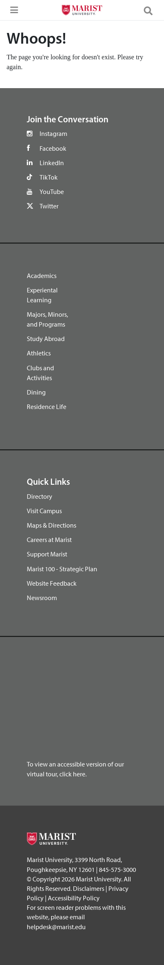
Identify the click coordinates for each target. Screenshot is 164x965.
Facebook (53, 148)
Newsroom (42, 597)
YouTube (52, 191)
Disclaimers (88, 888)
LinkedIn (52, 163)
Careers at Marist (49, 539)
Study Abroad (46, 338)
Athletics (39, 353)
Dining (36, 392)
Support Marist (47, 554)
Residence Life (46, 406)
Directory (39, 496)
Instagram (53, 133)
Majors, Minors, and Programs (47, 319)
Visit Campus (44, 511)
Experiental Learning (42, 295)
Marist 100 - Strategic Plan (62, 569)
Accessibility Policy (74, 898)
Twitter (49, 206)
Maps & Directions (51, 525)
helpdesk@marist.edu (56, 927)
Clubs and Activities (40, 373)
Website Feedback (52, 583)
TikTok (49, 177)
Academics (41, 275)
